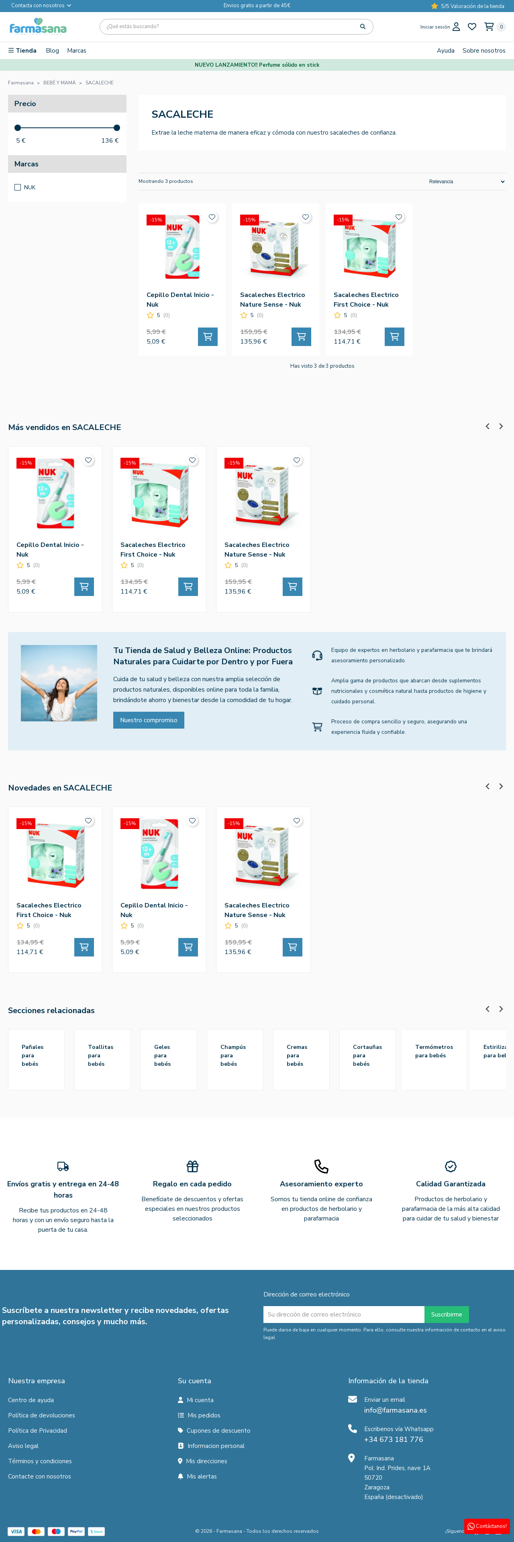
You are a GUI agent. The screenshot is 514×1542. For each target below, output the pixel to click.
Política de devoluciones (41, 1415)
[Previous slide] (487, 426)
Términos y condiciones (40, 1461)
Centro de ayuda (31, 1400)
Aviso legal (23, 1446)
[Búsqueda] (236, 27)
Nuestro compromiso (148, 720)
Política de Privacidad (37, 1431)
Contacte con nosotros (39, 1476)
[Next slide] (500, 426)
